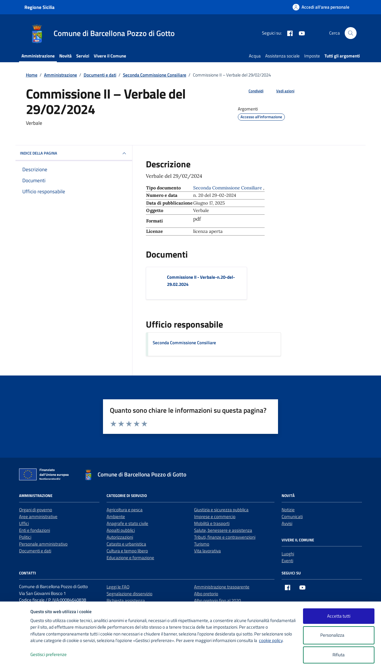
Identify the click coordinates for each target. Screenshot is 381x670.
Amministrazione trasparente (221, 586)
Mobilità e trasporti (211, 523)
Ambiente (116, 516)
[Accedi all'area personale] (321, 7)
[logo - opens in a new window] (15, 659)
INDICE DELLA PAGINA (74, 153)
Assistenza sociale (282, 55)
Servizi (82, 55)
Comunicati (292, 516)
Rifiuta (338, 654)
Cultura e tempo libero (127, 550)
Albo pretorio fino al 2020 (217, 600)
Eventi (287, 560)
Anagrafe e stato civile (127, 523)
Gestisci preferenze (54, 655)
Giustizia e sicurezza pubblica (221, 509)
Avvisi (287, 523)
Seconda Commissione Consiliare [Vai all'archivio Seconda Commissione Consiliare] (228, 188)
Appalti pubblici (121, 530)
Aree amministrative (38, 516)
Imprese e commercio (214, 516)
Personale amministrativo (43, 543)
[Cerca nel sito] (351, 33)
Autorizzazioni (120, 537)
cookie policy (270, 640)
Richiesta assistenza (126, 600)
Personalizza (338, 635)
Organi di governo (35, 509)
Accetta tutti (338, 616)
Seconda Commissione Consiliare (184, 342)
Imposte (312, 55)
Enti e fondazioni (34, 530)
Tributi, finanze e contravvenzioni (224, 537)
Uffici (24, 523)
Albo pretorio (206, 593)
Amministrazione (38, 55)
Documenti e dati (35, 550)
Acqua (255, 55)
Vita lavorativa (207, 550)
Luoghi (288, 553)
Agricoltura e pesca (125, 509)
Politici (25, 537)
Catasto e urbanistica (126, 543)
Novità (65, 55)
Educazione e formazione (130, 557)
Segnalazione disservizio (129, 593)
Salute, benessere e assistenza (223, 530)
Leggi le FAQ (118, 586)
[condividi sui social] (251, 91)
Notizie (288, 509)
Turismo (201, 543)
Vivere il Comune (110, 55)
